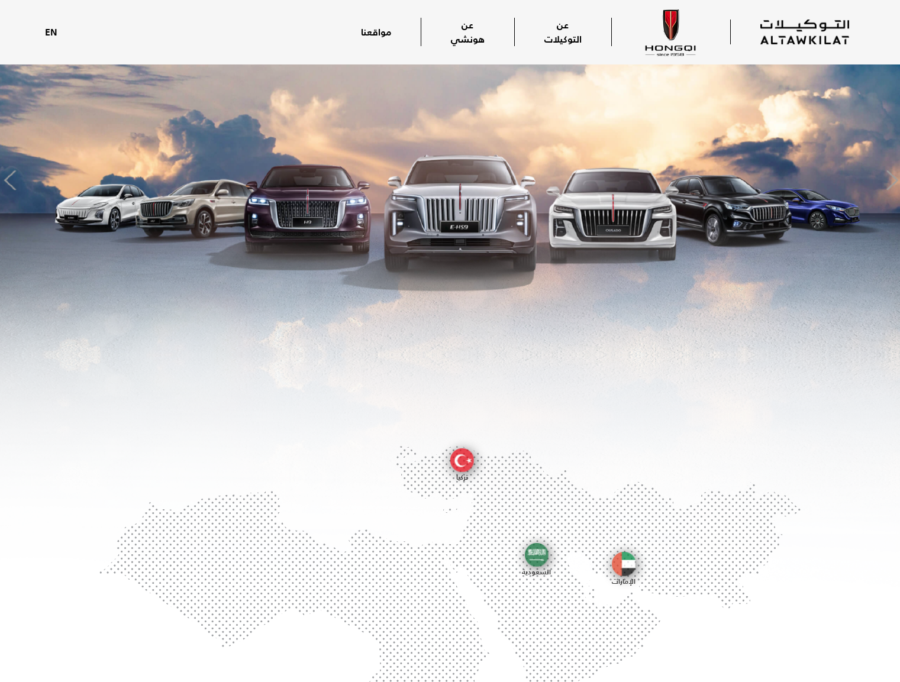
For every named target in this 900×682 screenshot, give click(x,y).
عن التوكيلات (563, 32)
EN (51, 32)
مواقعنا (376, 32)
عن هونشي (468, 32)
